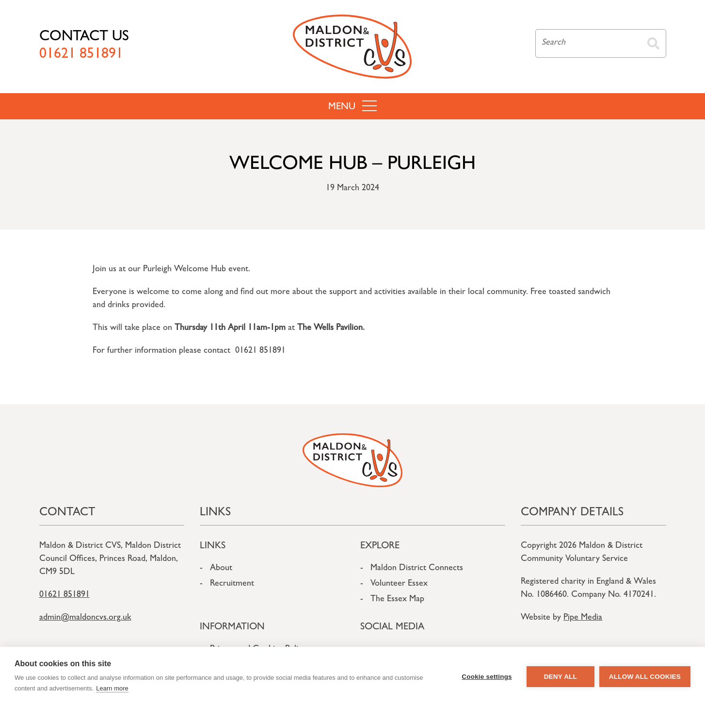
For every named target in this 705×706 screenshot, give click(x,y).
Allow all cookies (645, 676)
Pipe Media (582, 618)
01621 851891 (64, 595)
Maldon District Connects (416, 568)
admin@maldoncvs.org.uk (85, 618)
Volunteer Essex (399, 584)
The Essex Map (397, 599)
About (221, 568)
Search (653, 43)
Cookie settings (487, 676)
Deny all (560, 676)
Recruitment (232, 584)
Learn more (112, 688)
